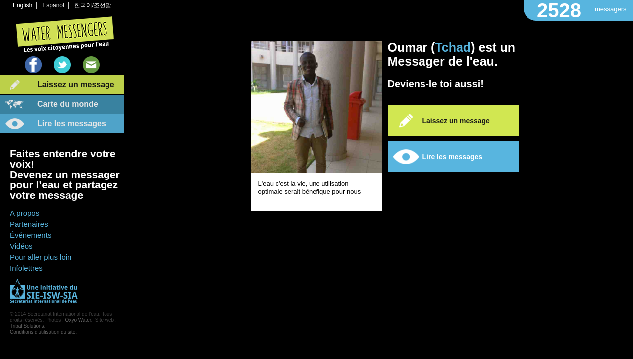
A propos (24, 213)
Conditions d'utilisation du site (42, 332)
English (22, 5)
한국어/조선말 (92, 5)
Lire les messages (71, 123)
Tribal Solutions (27, 326)
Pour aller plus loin (40, 257)
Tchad (453, 47)
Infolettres (26, 268)
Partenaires (29, 224)
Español (53, 5)
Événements (30, 235)
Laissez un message (75, 84)
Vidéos (21, 246)
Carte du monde (67, 104)
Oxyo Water (78, 320)
